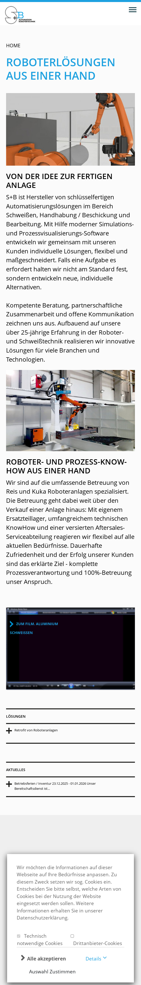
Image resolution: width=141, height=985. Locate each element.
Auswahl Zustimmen (52, 971)
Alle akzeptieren (46, 958)
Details (93, 958)
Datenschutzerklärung (42, 917)
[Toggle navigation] (132, 9)
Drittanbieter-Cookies (96, 943)
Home (13, 45)
